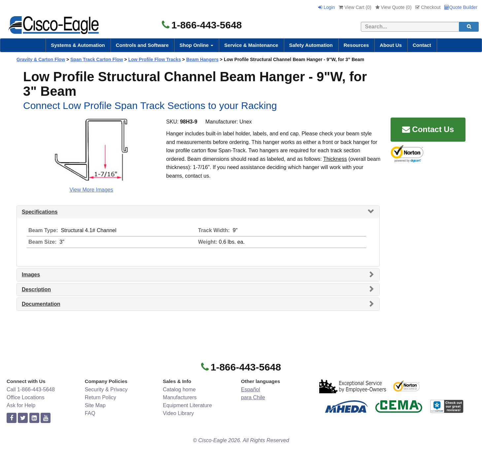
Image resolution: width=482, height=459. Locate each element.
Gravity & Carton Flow (41, 59)
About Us (391, 45)
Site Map (95, 405)
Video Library (178, 413)
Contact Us (428, 129)
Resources (356, 45)
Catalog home (179, 389)
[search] (469, 27)
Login (326, 7)
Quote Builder (460, 7)
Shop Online (197, 45)
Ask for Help (21, 405)
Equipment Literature (187, 405)
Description (36, 289)
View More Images (91, 190)
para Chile (253, 397)
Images (31, 274)
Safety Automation (311, 45)
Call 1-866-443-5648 (31, 389)
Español (250, 389)
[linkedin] (34, 418)
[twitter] (23, 418)
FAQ (90, 413)
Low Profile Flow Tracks (154, 59)
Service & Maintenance (251, 45)
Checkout (427, 7)
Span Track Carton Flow (96, 59)
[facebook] (12, 418)
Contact (422, 45)
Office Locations (25, 397)
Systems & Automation (78, 45)
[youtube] (46, 418)
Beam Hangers (202, 59)
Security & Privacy (106, 389)
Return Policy (100, 397)
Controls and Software (142, 45)
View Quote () (393, 7)
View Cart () (355, 7)
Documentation (41, 304)
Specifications (39, 212)
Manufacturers (179, 397)
